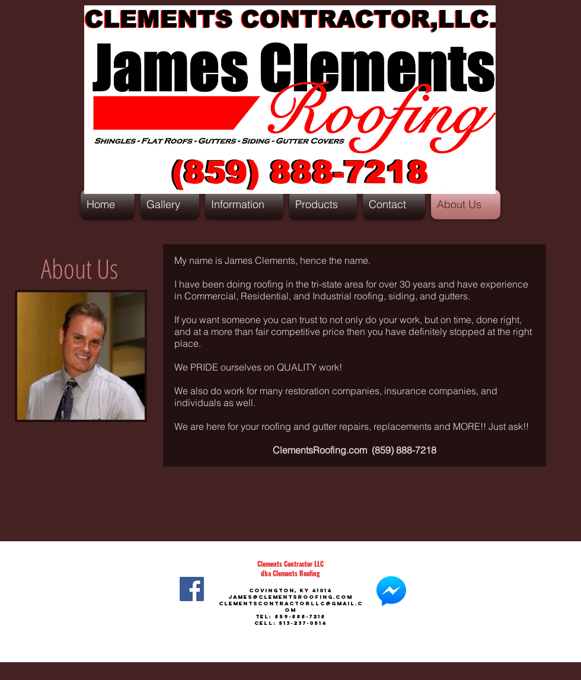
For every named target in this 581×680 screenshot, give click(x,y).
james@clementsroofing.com (290, 596)
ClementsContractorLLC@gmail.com (291, 606)
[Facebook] (192, 589)
